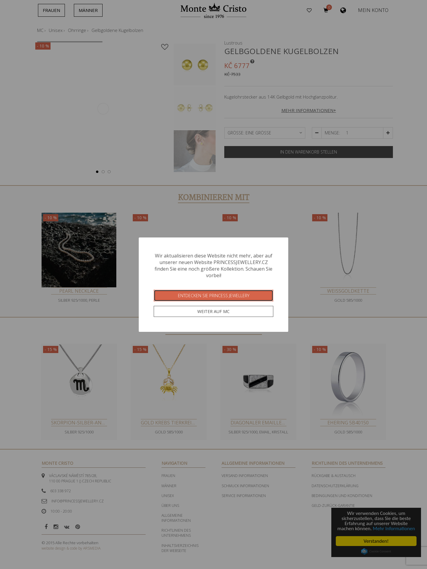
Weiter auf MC (213, 311)
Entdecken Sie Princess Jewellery (213, 295)
